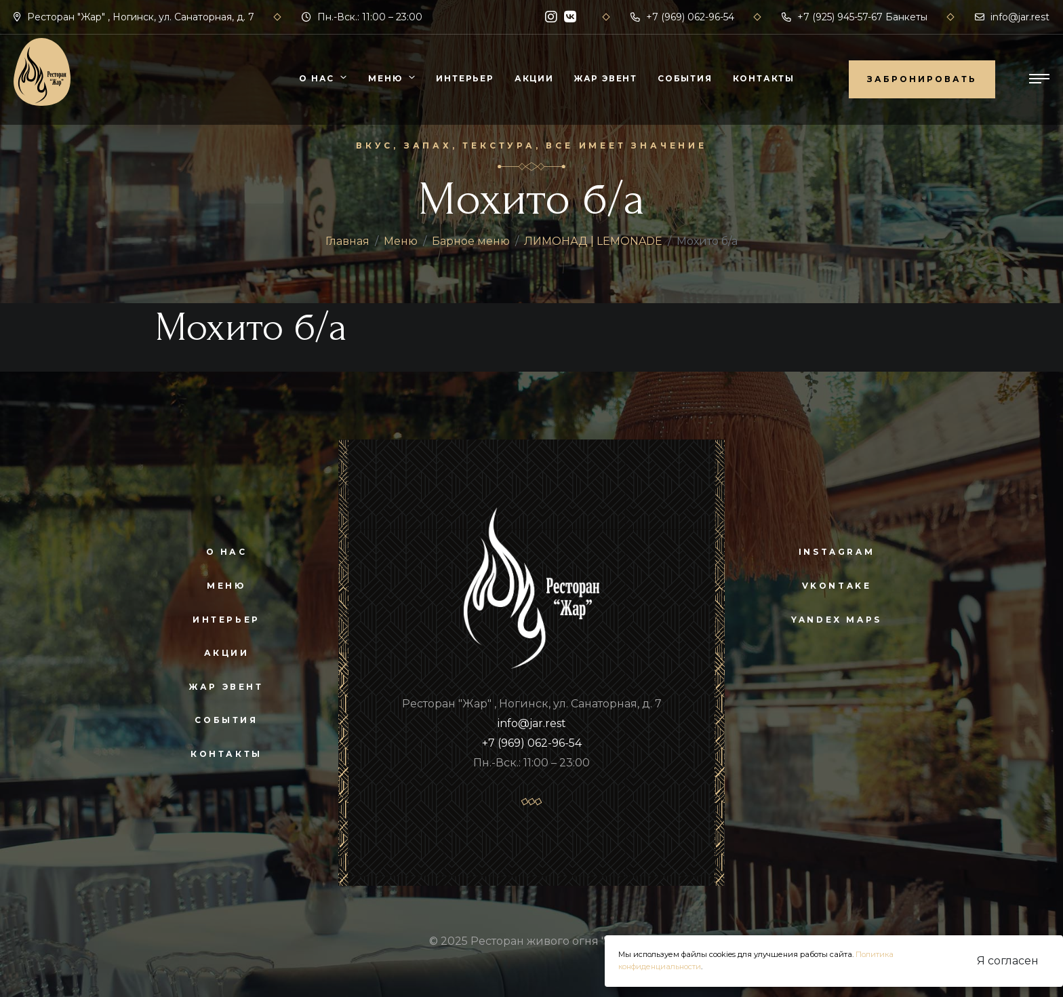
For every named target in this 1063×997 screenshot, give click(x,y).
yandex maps (836, 619)
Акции (534, 78)
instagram (837, 552)
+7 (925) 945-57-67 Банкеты (854, 17)
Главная (347, 241)
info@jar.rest (1012, 17)
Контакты (764, 78)
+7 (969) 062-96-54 (682, 17)
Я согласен (1008, 960)
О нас (316, 78)
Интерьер (465, 78)
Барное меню (471, 241)
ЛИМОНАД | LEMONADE (593, 241)
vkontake (837, 586)
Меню (385, 78)
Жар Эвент (605, 78)
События (685, 78)
